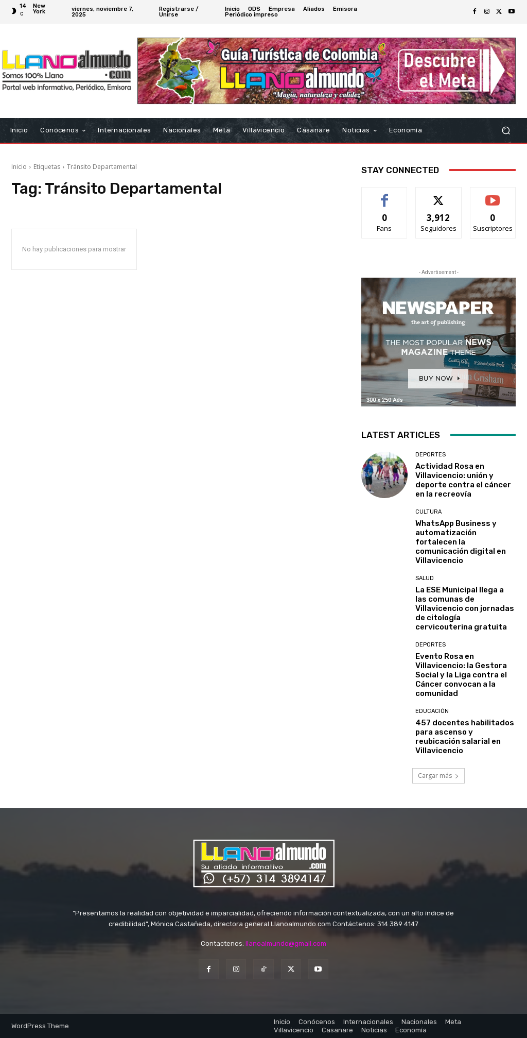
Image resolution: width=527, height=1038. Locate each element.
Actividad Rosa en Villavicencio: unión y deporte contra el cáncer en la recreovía (463, 480)
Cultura (428, 512)
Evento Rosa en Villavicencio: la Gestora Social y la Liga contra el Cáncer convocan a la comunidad (461, 675)
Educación (432, 711)
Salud (424, 578)
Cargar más (438, 775)
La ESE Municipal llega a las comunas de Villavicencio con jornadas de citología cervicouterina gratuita (464, 608)
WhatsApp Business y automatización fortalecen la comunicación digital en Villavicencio (460, 542)
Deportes (430, 454)
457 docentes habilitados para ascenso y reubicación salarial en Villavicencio (464, 736)
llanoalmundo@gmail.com (285, 943)
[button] (506, 130)
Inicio (19, 166)
